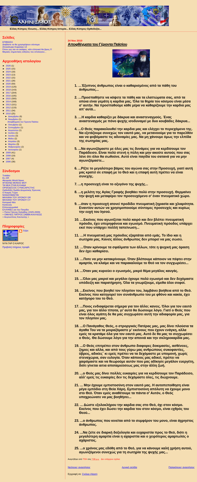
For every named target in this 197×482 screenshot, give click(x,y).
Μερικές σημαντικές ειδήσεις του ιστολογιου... (24, 51)
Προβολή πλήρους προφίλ (15, 247)
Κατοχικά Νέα (9, 202)
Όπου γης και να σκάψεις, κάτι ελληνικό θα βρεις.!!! (27, 49)
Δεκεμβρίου (14, 116)
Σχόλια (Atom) (89, 474)
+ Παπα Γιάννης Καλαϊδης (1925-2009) (21, 212)
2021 (8, 80)
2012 (8, 107)
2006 (8, 161)
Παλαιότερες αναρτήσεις (181, 467)
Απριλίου (12, 141)
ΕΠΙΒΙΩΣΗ (7, 42)
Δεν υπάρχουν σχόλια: (111, 459)
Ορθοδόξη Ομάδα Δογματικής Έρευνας (21, 190)
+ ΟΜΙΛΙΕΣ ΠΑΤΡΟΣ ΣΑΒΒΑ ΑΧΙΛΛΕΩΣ (22, 214)
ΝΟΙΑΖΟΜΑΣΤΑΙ (10, 195)
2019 (8, 86)
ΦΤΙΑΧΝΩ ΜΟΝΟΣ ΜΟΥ (14, 183)
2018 (8, 89)
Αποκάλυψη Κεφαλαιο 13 (14, 47)
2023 (8, 74)
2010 (8, 113)
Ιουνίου (12, 136)
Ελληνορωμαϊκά (10, 207)
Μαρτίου (12, 144)
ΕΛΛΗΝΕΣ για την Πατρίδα (15, 209)
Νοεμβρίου (13, 119)
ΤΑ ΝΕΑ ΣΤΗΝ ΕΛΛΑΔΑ (14, 185)
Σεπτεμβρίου (14, 127)
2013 (8, 104)
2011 (8, 110)
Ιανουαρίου (13, 149)
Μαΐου (11, 138)
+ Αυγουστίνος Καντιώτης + (15, 217)
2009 (8, 152)
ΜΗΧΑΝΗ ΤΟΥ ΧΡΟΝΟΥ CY (16, 200)
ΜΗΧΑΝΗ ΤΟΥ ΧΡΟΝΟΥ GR (16, 197)
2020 (8, 83)
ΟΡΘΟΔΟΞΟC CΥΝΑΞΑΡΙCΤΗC (18, 187)
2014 (8, 101)
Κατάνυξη (7, 204)
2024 (8, 71)
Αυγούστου (13, 130)
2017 (8, 92)
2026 (8, 65)
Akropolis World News (13, 180)
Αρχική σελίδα (129, 467)
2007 (8, 158)
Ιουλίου (12, 133)
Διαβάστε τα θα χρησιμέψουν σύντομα (21, 44)
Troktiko (6, 175)
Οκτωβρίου (13, 125)
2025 (8, 68)
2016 (8, 95)
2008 (8, 155)
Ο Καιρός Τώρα (10, 192)
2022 (8, 77)
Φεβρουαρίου (14, 147)
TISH (25, 231)
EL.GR (5, 178)
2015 (8, 98)
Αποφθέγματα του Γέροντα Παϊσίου (97, 44)
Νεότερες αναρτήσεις (79, 467)
